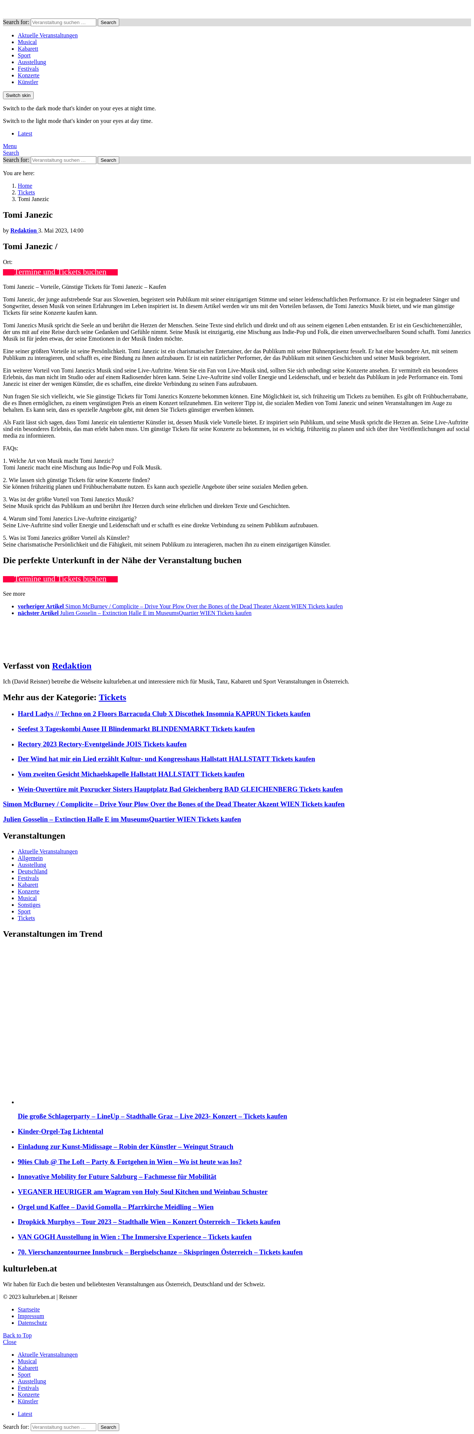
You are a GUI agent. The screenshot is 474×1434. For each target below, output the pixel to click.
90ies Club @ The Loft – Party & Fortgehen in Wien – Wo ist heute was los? (130, 1162)
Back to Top (17, 1335)
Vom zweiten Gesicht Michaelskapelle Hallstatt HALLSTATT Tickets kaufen (131, 774)
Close (9, 1342)
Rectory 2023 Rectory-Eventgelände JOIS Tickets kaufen (102, 744)
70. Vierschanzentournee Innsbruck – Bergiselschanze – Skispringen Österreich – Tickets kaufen (160, 1252)
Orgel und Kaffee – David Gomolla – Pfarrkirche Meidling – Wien (116, 1207)
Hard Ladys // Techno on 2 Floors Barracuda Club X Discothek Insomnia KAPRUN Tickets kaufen (164, 714)
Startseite (29, 1309)
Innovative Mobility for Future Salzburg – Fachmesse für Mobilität (117, 1176)
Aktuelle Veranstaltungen (48, 35)
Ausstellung (32, 62)
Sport (24, 55)
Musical (27, 42)
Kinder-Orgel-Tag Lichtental (60, 1131)
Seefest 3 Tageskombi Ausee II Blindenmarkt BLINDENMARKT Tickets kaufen (136, 729)
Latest (25, 133)
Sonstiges (29, 905)
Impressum (31, 1316)
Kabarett (28, 49)
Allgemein (30, 858)
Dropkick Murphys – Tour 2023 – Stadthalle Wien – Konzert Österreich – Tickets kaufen (149, 1222)
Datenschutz (32, 1323)
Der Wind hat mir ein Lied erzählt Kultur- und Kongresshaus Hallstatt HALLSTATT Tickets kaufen (166, 759)
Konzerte (29, 75)
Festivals (28, 69)
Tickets (112, 697)
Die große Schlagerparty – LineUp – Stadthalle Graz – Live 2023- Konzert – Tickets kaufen (152, 1116)
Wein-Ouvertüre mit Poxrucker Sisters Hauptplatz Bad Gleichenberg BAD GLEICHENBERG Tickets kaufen (180, 789)
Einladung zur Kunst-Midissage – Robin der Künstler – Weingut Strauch (125, 1146)
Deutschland (32, 871)
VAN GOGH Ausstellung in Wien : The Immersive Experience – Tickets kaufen (134, 1237)
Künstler (28, 82)
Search (108, 22)
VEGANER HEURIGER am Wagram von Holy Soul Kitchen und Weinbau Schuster (143, 1192)
